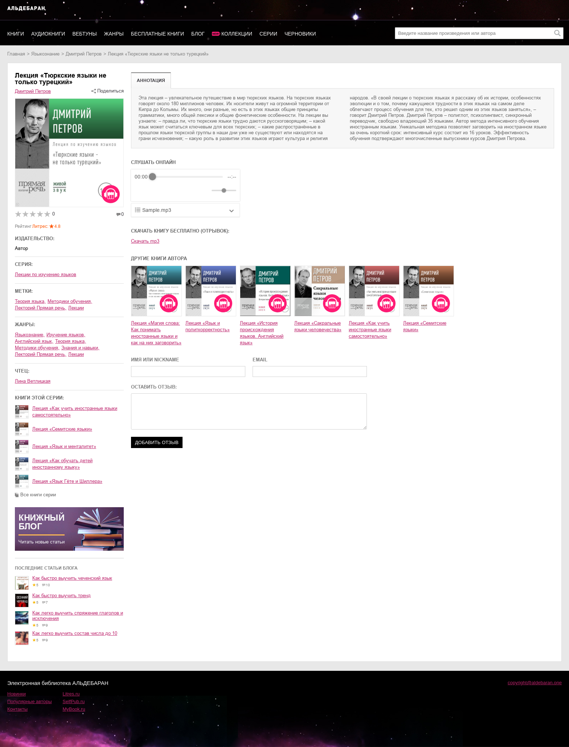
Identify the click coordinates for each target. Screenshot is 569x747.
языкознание (45, 54)
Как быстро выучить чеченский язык (72, 578)
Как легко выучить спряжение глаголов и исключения (77, 615)
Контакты (17, 709)
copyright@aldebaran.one (535, 682)
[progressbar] (187, 176)
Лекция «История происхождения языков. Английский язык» (261, 332)
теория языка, (30, 301)
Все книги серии (38, 494)
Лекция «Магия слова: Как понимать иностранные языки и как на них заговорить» (156, 332)
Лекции (76, 308)
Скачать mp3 (145, 241)
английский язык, (34, 341)
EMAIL (260, 359)
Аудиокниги (48, 34)
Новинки (16, 694)
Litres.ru (71, 694)
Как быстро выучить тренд (61, 595)
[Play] (158, 190)
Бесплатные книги (157, 34)
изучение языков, (65, 334)
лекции (76, 354)
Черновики (300, 34)
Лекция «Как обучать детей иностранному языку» (62, 464)
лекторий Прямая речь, (40, 308)
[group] (185, 185)
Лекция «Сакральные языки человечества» (317, 326)
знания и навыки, (80, 347)
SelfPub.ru (74, 701)
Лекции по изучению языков (45, 274)
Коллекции (236, 34)
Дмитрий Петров (84, 54)
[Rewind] (142, 190)
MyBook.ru (74, 709)
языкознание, (30, 334)
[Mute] (204, 190)
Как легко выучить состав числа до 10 (74, 633)
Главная (16, 54)
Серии (268, 34)
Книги (15, 34)
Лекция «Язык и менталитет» (64, 446)
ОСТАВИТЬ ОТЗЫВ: (154, 387)
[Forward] (173, 190)
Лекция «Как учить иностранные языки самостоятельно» (74, 412)
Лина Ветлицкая (32, 381)
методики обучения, (70, 301)
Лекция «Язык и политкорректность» (207, 326)
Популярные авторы (29, 701)
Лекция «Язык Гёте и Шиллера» (67, 481)
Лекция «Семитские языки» (62, 429)
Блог (198, 34)
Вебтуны (84, 34)
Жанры (114, 34)
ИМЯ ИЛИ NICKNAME (155, 359)
